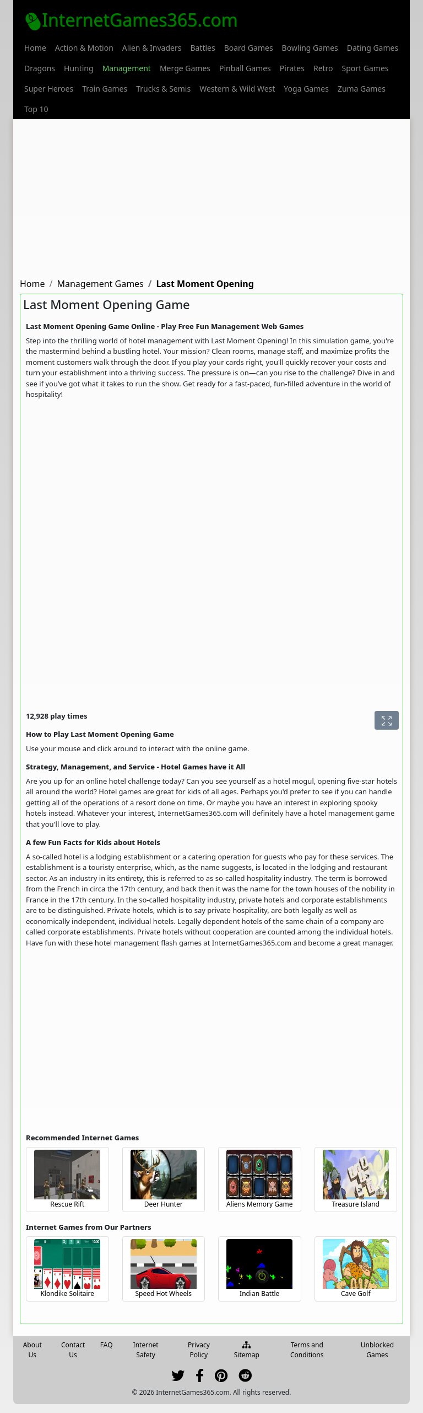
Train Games (104, 88)
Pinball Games (245, 68)
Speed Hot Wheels (163, 1293)
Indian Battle (259, 1293)
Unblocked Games (377, 1349)
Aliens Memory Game (259, 1204)
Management (126, 68)
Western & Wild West (237, 88)
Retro (323, 68)
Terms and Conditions (307, 1349)
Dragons (39, 68)
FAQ (106, 1345)
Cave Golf (356, 1293)
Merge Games (185, 68)
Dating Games (372, 48)
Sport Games (365, 68)
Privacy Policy (199, 1349)
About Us (32, 1349)
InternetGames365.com (131, 19)
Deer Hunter (163, 1204)
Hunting (79, 68)
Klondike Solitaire (67, 1293)
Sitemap (246, 1350)
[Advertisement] (211, 196)
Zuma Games (362, 88)
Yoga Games (306, 88)
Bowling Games (310, 48)
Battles (202, 48)
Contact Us (73, 1349)
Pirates (292, 68)
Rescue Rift (67, 1204)
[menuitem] (35, 48)
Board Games (248, 48)
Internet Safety (146, 1349)
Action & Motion (84, 48)
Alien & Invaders (152, 48)
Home (35, 48)
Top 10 (36, 109)
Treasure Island (356, 1204)
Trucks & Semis (163, 88)
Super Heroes (48, 88)
